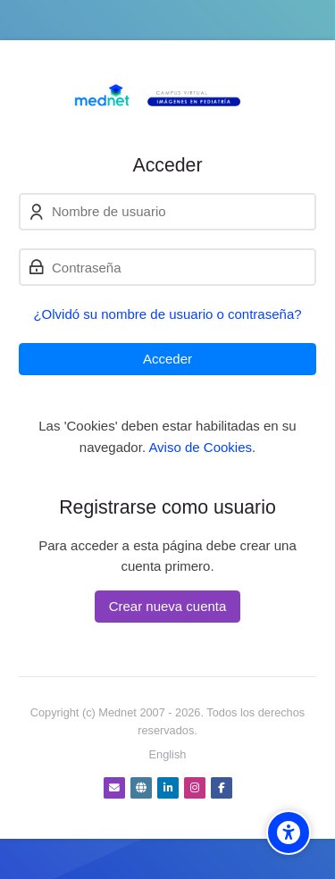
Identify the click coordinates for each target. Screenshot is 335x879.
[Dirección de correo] (114, 788)
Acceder (167, 358)
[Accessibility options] (288, 832)
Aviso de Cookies (200, 447)
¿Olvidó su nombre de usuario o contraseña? (167, 314)
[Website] (141, 788)
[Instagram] (194, 788)
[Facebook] (221, 788)
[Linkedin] (168, 788)
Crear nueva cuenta (168, 606)
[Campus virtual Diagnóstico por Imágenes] (167, 97)
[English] (168, 755)
